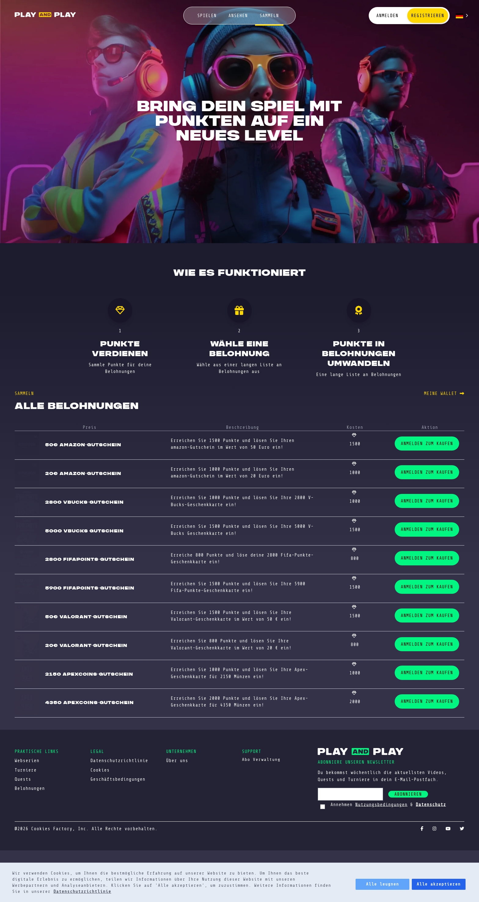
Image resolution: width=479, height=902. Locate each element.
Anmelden (387, 15)
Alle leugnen (382, 884)
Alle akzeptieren (439, 884)
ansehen (238, 15)
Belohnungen (30, 788)
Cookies (100, 770)
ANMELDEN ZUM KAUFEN (427, 443)
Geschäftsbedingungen (117, 779)
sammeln (269, 15)
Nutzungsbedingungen (381, 804)
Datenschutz (431, 804)
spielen (207, 15)
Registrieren (427, 15)
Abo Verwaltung (261, 759)
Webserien (27, 760)
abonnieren (408, 794)
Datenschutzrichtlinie (82, 891)
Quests (23, 779)
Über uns (177, 760)
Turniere (26, 770)
